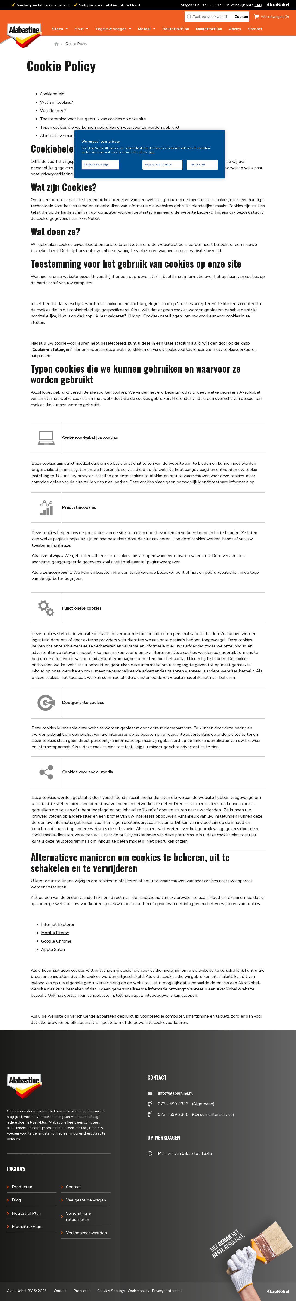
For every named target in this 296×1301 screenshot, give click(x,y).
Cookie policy (138, 1290)
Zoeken (241, 16)
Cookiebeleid (52, 94)
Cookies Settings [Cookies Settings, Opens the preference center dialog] (96, 164)
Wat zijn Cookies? (56, 102)
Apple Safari (53, 949)
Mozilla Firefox (55, 933)
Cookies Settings (111, 1290)
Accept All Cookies (158, 164)
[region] (149, 154)
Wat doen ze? (53, 110)
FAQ (258, 5)
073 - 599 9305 (173, 1114)
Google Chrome (56, 941)
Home (56, 44)
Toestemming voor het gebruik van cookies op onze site (93, 119)
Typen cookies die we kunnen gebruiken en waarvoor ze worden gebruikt (109, 127)
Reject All (198, 164)
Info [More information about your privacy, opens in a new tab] (151, 152)
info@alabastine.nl (175, 1093)
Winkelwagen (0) (275, 16)
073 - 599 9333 (173, 1104)
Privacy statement (167, 1290)
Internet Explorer (57, 924)
